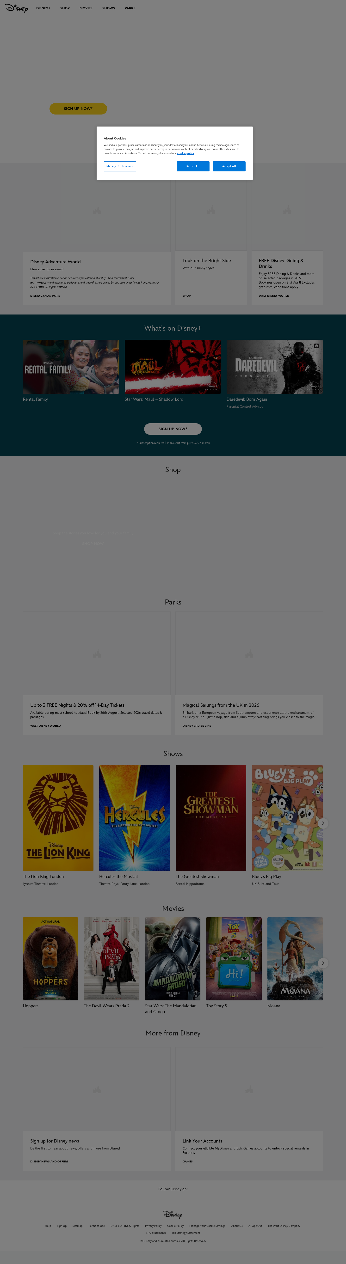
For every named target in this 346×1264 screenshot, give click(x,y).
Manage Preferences (119, 166)
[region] (175, 153)
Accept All (229, 166)
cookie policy (185, 153)
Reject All (193, 166)
